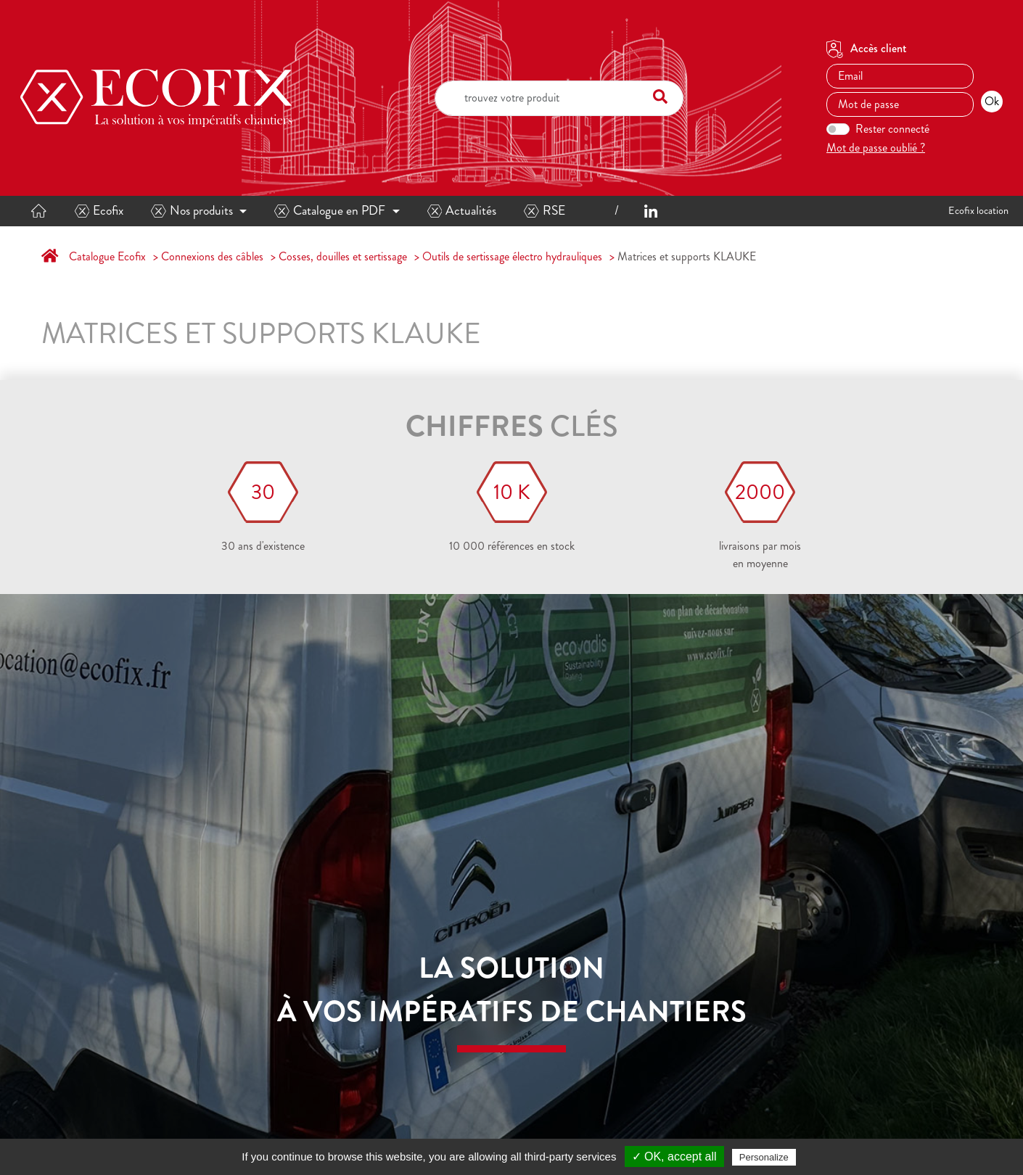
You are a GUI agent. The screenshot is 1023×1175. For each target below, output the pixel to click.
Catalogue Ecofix (107, 256)
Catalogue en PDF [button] (329, 211)
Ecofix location (978, 210)
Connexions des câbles (212, 256)
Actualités (462, 211)
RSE (544, 211)
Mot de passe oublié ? (875, 147)
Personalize (764, 1157)
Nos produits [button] (192, 211)
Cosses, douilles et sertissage (343, 256)
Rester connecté (892, 128)
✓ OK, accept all (674, 1156)
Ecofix (99, 211)
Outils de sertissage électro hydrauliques (512, 256)
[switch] (838, 129)
